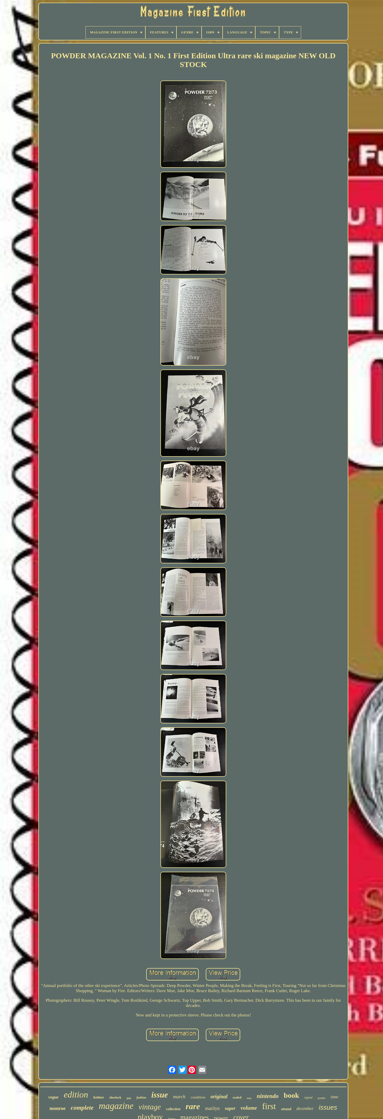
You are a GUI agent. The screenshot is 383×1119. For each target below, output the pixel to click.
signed (308, 1097)
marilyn (212, 1108)
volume (249, 1108)
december (305, 1108)
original (219, 1096)
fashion (141, 1097)
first (269, 1106)
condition (198, 1097)
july (128, 1098)
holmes (98, 1097)
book (291, 1095)
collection (173, 1109)
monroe (57, 1108)
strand (286, 1109)
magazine (116, 1106)
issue (159, 1094)
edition (76, 1094)
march (179, 1096)
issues (328, 1107)
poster (322, 1098)
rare (193, 1106)
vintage (150, 1107)
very (249, 1098)
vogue (53, 1097)
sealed (237, 1097)
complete (82, 1107)
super (230, 1108)
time (334, 1096)
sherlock (115, 1097)
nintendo (268, 1096)
